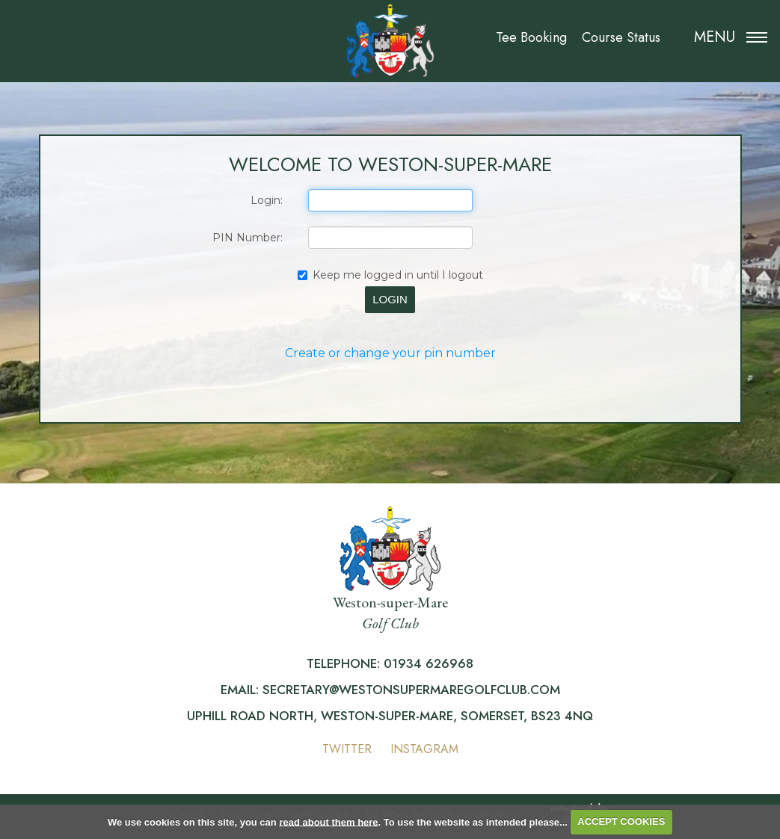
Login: (267, 200)
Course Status (621, 37)
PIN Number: (247, 237)
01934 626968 (428, 663)
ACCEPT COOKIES (621, 821)
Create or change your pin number (390, 353)
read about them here (328, 821)
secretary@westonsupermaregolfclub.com (411, 690)
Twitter (347, 749)
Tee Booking (531, 37)
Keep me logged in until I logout (390, 275)
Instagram (424, 749)
